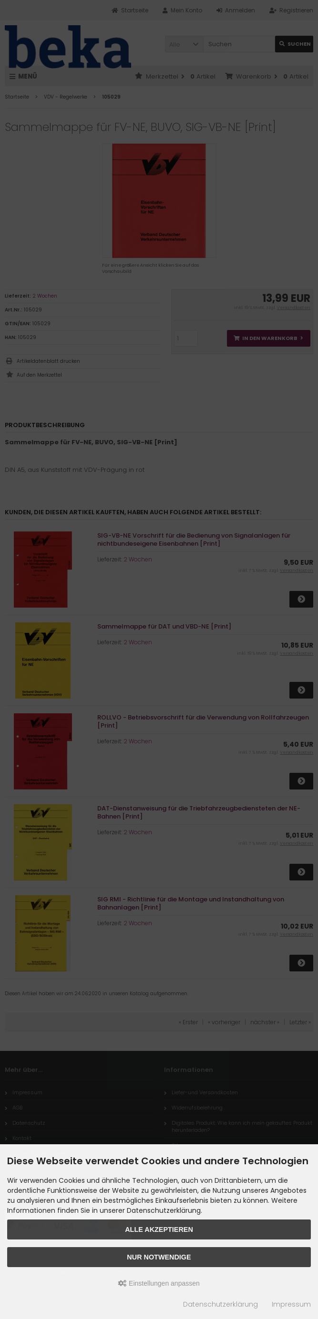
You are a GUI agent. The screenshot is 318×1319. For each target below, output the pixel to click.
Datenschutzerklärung (220, 1304)
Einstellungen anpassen (159, 1283)
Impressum (291, 1304)
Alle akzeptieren (159, 1229)
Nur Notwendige (159, 1257)
